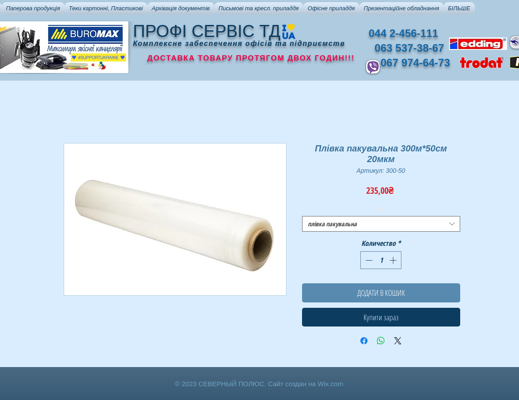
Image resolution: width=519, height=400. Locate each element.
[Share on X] (397, 340)
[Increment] (394, 260)
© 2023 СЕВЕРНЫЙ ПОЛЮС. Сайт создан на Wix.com (259, 384)
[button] (33, 8)
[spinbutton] (381, 260)
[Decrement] (368, 260)
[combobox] (381, 224)
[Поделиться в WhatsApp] (381, 340)
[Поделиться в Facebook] (364, 340)
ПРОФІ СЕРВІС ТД (207, 31)
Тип (381, 208)
